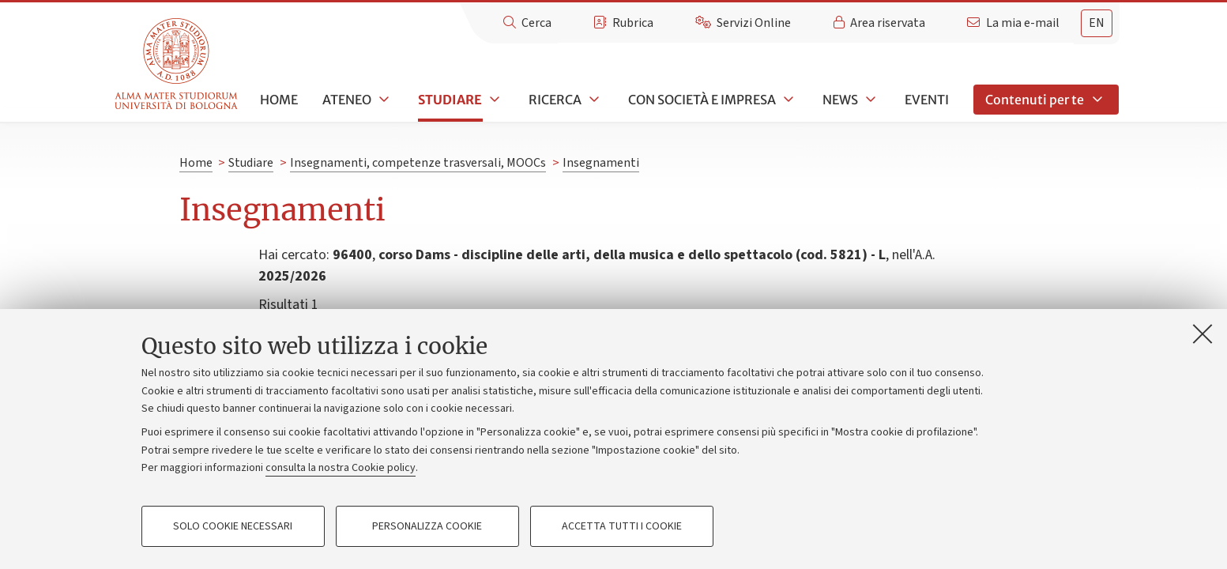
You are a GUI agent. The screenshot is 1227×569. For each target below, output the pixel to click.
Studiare (450, 99)
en (1097, 23)
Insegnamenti (601, 162)
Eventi (927, 99)
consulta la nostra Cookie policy (340, 468)
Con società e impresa (702, 99)
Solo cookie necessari (232, 526)
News (840, 99)
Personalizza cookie (427, 526)
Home (279, 99)
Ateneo (346, 99)
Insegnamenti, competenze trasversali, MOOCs (418, 162)
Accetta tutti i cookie (622, 526)
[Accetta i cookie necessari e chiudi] (1202, 333)
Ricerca (555, 99)
